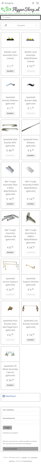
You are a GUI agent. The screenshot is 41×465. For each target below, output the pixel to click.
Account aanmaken (10, 449)
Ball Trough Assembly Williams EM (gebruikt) (10, 235)
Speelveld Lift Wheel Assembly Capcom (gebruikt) (10, 371)
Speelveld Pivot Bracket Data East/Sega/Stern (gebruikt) (10, 325)
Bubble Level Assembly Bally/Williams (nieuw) (30, 57)
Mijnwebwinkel (27, 461)
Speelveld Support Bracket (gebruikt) (31, 281)
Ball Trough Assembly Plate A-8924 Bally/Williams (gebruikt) (10, 188)
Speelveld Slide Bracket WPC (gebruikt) (10, 142)
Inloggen (7, 428)
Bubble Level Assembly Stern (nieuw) (10, 55)
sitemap (24, 457)
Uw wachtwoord (9, 418)
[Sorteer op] (20, 25)
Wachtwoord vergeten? (10, 433)
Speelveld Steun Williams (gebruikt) (30, 142)
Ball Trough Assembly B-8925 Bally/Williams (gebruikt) (31, 186)
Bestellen (10, 71)
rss (29, 457)
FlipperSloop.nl (9, 396)
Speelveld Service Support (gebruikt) (10, 281)
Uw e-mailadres (8, 410)
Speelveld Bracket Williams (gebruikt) (10, 100)
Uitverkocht (31, 71)
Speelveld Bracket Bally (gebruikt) (31, 100)
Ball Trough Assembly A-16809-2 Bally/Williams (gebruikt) (30, 236)
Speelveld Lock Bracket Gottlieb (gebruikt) (31, 323)
